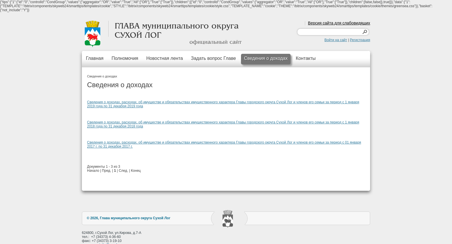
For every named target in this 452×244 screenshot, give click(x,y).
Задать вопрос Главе (213, 58)
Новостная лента (164, 58)
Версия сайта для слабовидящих (339, 23)
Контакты (306, 58)
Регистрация (360, 40)
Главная (94, 58)
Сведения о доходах (266, 58)
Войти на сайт (336, 40)
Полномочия (125, 58)
